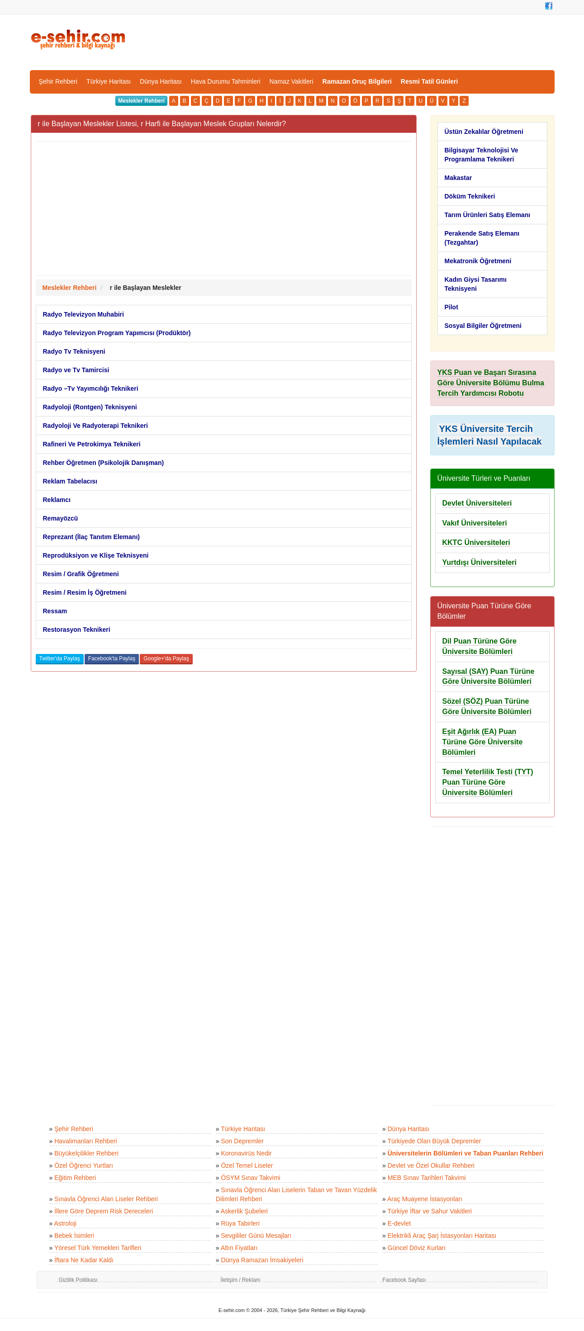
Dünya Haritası (161, 81)
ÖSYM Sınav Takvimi (250, 1177)
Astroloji (65, 1223)
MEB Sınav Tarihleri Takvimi (427, 1177)
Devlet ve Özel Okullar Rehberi (431, 1165)
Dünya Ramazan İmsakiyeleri (262, 1260)
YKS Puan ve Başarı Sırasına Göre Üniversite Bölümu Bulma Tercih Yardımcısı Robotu (491, 383)
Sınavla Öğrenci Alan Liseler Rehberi (106, 1199)
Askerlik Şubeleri (244, 1211)
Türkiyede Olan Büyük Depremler (434, 1141)
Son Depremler (242, 1141)
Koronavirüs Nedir (246, 1153)
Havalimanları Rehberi (85, 1141)
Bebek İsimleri (74, 1235)
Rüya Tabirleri (240, 1223)
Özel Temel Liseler (247, 1165)
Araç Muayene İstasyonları (424, 1199)
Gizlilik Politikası (78, 1280)
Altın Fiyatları (239, 1247)
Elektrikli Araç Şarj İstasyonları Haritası (442, 1235)
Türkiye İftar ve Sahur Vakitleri (430, 1211)
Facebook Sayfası (404, 1280)
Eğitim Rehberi (75, 1177)
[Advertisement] (224, 208)
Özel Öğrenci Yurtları (83, 1165)
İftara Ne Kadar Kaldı (84, 1260)
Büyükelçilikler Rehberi (86, 1153)
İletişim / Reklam (241, 1280)
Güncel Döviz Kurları (417, 1247)
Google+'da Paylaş (166, 658)
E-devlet (399, 1223)
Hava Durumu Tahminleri (226, 81)
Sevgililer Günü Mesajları (256, 1235)
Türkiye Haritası (108, 81)
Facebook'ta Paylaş (111, 658)
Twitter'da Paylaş (59, 658)
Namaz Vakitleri (291, 81)
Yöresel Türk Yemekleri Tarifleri (97, 1247)
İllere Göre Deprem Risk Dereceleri (103, 1211)
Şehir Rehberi (58, 81)
